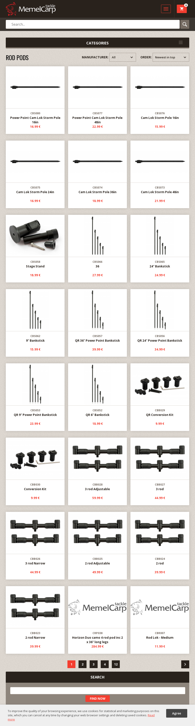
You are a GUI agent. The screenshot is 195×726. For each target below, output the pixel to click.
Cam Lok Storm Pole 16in (159, 93)
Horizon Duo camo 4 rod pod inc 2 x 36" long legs (97, 615)
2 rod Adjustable (97, 539)
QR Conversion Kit (159, 390)
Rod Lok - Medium (159, 613)
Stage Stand (35, 242)
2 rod (159, 539)
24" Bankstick (159, 242)
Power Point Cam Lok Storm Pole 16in (35, 95)
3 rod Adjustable (97, 464)
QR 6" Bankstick (97, 390)
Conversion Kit (35, 464)
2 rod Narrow (35, 613)
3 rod (159, 464)
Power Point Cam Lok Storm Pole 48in (97, 95)
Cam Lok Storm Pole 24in (35, 167)
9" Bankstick (35, 316)
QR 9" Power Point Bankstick (35, 390)
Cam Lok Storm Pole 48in (159, 167)
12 (116, 664)
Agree (176, 713)
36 (97, 242)
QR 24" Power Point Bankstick (159, 316)
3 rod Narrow (35, 539)
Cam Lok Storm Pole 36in (97, 167)
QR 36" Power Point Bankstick (97, 316)
